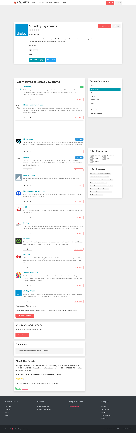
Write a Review (104, 26)
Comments (94, 110)
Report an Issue (74, 406)
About (103, 406)
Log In (119, 3)
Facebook (105, 415)
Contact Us (105, 409)
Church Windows (30, 273)
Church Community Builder (34, 105)
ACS (25, 207)
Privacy (129, 429)
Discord (63, 3)
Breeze (26, 157)
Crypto (56, 3)
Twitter (52, 60)
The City (26, 254)
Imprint (103, 412)
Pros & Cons (95, 100)
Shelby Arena (29, 291)
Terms (123, 429)
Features (94, 96)
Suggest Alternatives (44, 409)
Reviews (93, 93)
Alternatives (95, 89)
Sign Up (110, 3)
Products (49, 3)
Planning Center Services (34, 191)
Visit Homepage (38, 60)
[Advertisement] (68, 14)
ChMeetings (28, 87)
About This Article (97, 113)
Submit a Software (43, 406)
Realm (26, 223)
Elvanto (26, 239)
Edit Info (116, 26)
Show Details (78, 99)
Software (41, 3)
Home (33, 3)
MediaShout (28, 139)
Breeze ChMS (29, 175)
